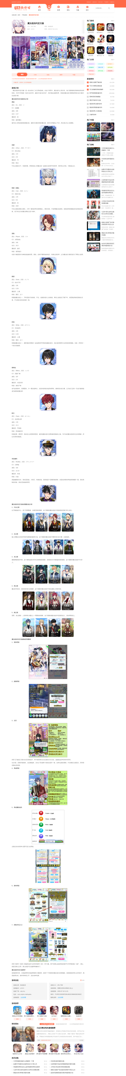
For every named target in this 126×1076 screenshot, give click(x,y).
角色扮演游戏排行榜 (31, 78)
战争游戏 (110, 67)
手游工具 (91, 74)
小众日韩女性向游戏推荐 (18, 78)
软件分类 (100, 2)
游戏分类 (94, 2)
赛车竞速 (100, 70)
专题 (77, 8)
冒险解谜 (91, 67)
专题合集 (89, 2)
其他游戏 (110, 70)
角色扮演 (91, 64)
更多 (112, 20)
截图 (22, 74)
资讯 (68, 8)
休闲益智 (100, 64)
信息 (48, 74)
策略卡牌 (100, 67)
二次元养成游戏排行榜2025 (44, 78)
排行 (87, 8)
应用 (58, 8)
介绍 (35, 74)
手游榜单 (106, 2)
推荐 (61, 74)
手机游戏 (24, 15)
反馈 (82, 980)
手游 (49, 8)
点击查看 (60, 997)
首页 (39, 8)
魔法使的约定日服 (34, 15)
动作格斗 (110, 64)
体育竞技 (91, 70)
